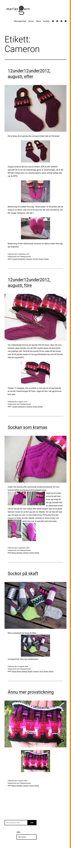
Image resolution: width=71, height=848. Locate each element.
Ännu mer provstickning (31, 692)
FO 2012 (36, 259)
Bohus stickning (17, 553)
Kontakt (46, 21)
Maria (38, 21)
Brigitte (30, 671)
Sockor (41, 259)
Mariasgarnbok (20, 21)
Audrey (14, 671)
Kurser (31, 21)
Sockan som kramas (27, 427)
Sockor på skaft (23, 573)
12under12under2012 (19, 259)
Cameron (29, 259)
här (32, 207)
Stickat (46, 259)
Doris (41, 671)
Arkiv (18, 832)
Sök (31, 823)
